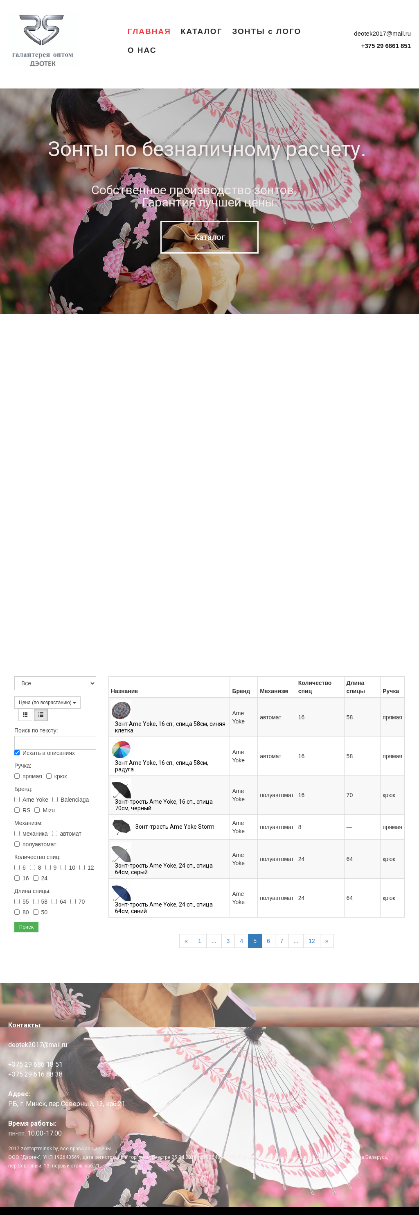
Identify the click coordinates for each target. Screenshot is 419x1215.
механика (31, 833)
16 (21, 878)
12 (86, 867)
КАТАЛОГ (202, 31)
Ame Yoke (31, 799)
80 (21, 912)
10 (68, 867)
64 (59, 901)
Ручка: (23, 765)
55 (21, 901)
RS (22, 810)
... (214, 941)
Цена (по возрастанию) (47, 702)
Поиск (26, 927)
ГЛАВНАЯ (149, 31)
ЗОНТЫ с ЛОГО (266, 31)
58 (40, 901)
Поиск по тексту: (36, 730)
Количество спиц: (37, 857)
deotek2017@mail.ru (382, 33)
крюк (56, 776)
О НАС (142, 50)
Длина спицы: (32, 891)
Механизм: (28, 823)
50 (40, 912)
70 (77, 901)
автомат (66, 833)
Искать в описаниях (44, 753)
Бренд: (23, 789)
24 (40, 878)
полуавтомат (35, 844)
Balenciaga (70, 799)
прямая (28, 776)
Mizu (44, 810)
